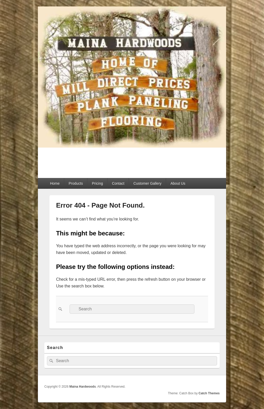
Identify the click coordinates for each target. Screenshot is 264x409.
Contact (118, 183)
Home (55, 183)
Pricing (97, 183)
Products (76, 183)
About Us (177, 183)
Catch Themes (209, 393)
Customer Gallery (147, 183)
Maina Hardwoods (84, 160)
